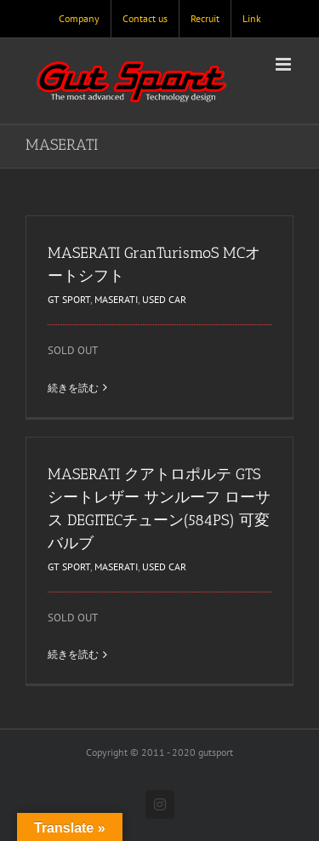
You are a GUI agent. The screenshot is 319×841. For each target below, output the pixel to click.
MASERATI (116, 299)
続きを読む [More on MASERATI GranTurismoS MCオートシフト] (73, 387)
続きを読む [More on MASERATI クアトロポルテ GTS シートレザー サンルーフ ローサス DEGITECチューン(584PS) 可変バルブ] (73, 654)
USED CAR (164, 299)
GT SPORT (69, 299)
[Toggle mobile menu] (284, 64)
